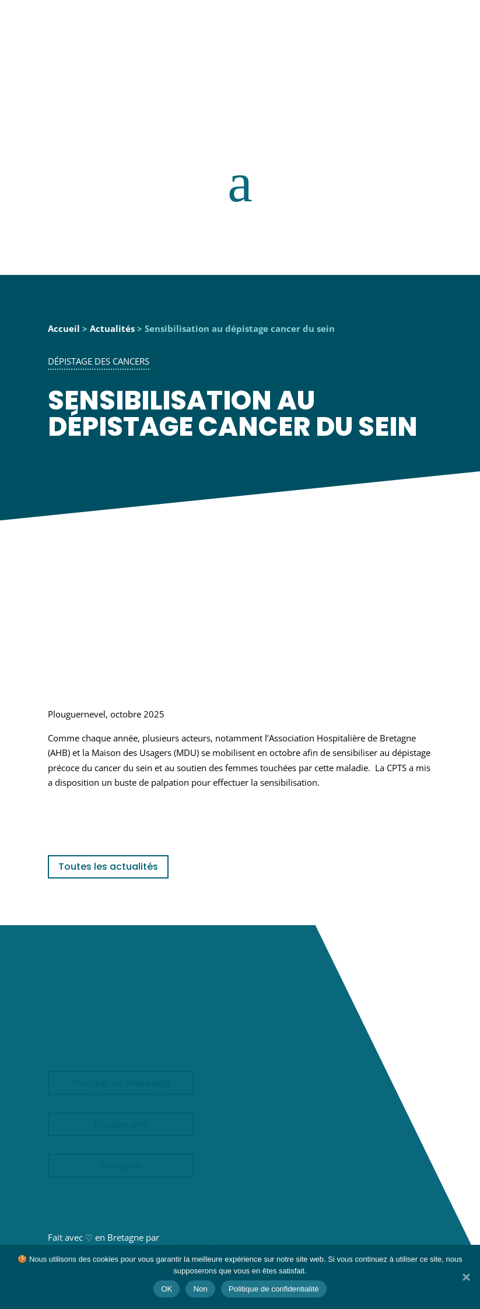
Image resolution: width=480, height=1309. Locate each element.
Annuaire (121, 1165)
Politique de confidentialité (274, 1288)
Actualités (112, 328)
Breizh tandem (191, 1237)
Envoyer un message (121, 1083)
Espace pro (121, 1124)
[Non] (465, 1277)
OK (166, 1288)
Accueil (64, 328)
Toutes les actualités (108, 866)
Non (200, 1288)
